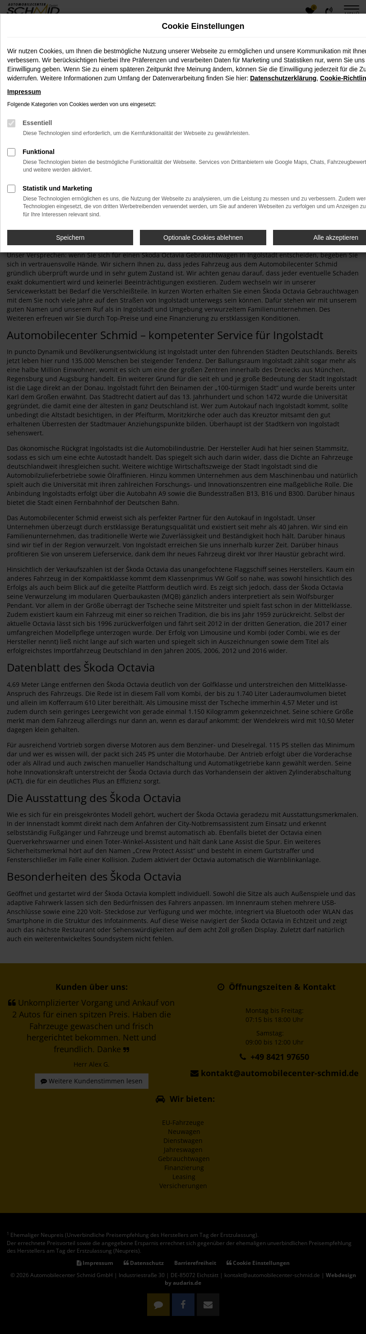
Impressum (24, 91)
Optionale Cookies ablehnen (203, 237)
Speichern (70, 237)
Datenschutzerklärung (283, 78)
